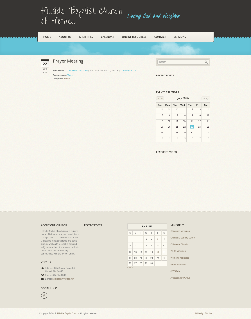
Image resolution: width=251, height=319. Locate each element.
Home (47, 36)
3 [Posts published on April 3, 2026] (158, 239)
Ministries (86, 36)
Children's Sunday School (183, 238)
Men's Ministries (178, 264)
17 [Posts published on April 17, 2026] (158, 252)
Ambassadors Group (180, 278)
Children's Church (179, 244)
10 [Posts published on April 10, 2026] (158, 245)
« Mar (130, 267)
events (67, 78)
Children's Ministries (180, 231)
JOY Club (175, 271)
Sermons (180, 36)
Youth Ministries (178, 251)
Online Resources (134, 36)
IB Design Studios (203, 313)
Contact (160, 36)
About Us (65, 36)
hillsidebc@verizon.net (63, 279)
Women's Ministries (180, 258)
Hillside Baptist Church (68, 313)
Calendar (107, 36)
